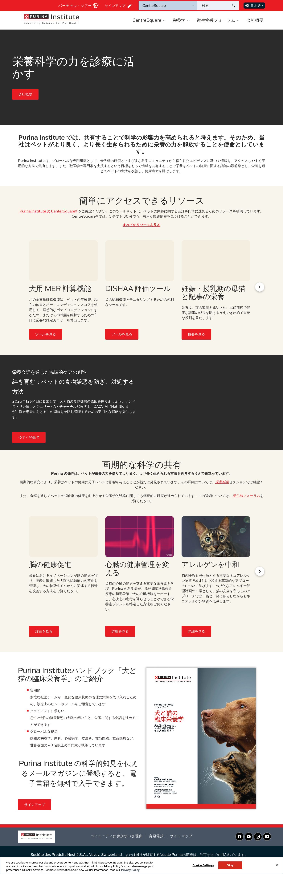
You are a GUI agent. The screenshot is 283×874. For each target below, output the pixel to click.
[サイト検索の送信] (235, 5)
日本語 (253, 5)
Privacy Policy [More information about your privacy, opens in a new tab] (130, 870)
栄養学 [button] (182, 20)
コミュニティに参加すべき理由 (117, 835)
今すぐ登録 (28, 437)
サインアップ (118, 5)
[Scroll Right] (259, 287)
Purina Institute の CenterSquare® (48, 211)
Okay (230, 865)
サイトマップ (181, 835)
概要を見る (196, 334)
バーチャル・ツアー (78, 5)
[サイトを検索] (214, 5)
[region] (141, 865)
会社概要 (255, 20)
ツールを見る (45, 334)
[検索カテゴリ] (168, 5)
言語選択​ (156, 835)
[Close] (277, 865)
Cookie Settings (203, 865)
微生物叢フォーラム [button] (219, 20)
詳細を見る (43, 631)
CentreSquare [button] (150, 20)
